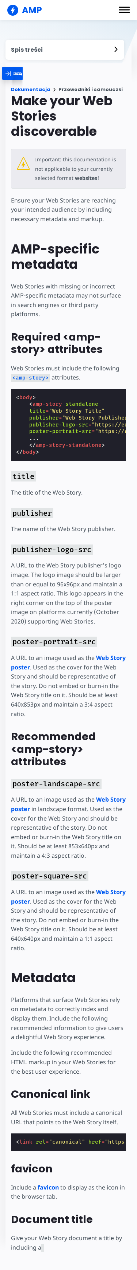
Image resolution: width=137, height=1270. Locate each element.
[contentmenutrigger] (65, 49)
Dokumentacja (30, 89)
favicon (48, 1187)
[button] (124, 9)
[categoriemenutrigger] (37, 73)
